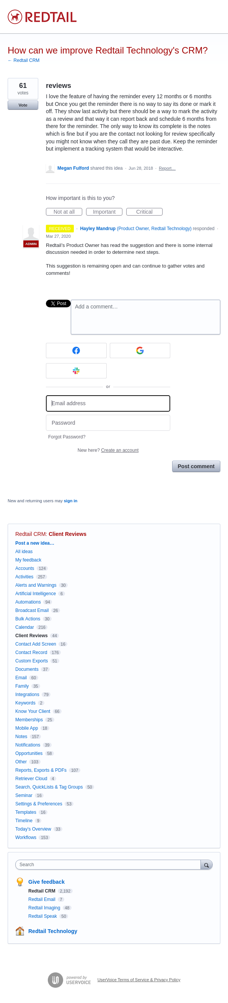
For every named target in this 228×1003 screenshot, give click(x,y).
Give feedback (46, 882)
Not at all (68, 212)
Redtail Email (42, 899)
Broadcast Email (32, 610)
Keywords (25, 703)
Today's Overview (33, 829)
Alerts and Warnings (36, 585)
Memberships (29, 719)
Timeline (24, 820)
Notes (21, 736)
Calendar (24, 627)
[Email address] (108, 403)
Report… (167, 168)
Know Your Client (32, 711)
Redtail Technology (52, 931)
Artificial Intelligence (35, 593)
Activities (24, 576)
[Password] (108, 423)
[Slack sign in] (76, 370)
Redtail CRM (30, 534)
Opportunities (28, 753)
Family (22, 686)
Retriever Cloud (31, 778)
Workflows (25, 837)
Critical (149, 212)
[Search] (206, 864)
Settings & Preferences (38, 804)
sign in (70, 500)
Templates (25, 812)
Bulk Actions (27, 619)
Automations (28, 602)
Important (107, 212)
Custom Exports (31, 661)
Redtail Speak (43, 916)
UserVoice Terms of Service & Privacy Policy (139, 979)
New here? (108, 450)
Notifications (27, 745)
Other (21, 761)
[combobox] (109, 864)
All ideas (24, 551)
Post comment (196, 466)
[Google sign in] (140, 350)
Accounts (24, 568)
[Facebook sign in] (76, 350)
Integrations (27, 694)
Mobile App (26, 728)
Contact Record (31, 652)
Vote (22, 105)
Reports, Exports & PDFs (41, 770)
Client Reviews (67, 534)
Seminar (24, 795)
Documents (27, 669)
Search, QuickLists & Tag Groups (49, 787)
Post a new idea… (34, 543)
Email (21, 677)
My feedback (28, 560)
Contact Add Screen (35, 644)
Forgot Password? (66, 437)
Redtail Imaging (45, 907)
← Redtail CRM (23, 60)
